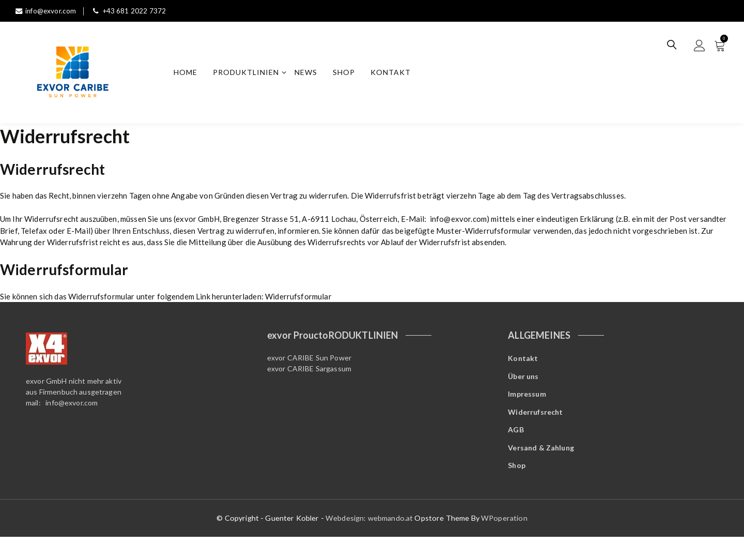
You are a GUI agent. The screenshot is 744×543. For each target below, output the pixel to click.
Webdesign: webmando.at (370, 524)
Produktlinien (248, 73)
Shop (346, 73)
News (308, 73)
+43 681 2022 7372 (131, 10)
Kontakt (393, 73)
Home (187, 73)
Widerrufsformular (298, 298)
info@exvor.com (47, 10)
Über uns (523, 378)
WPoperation (504, 524)
